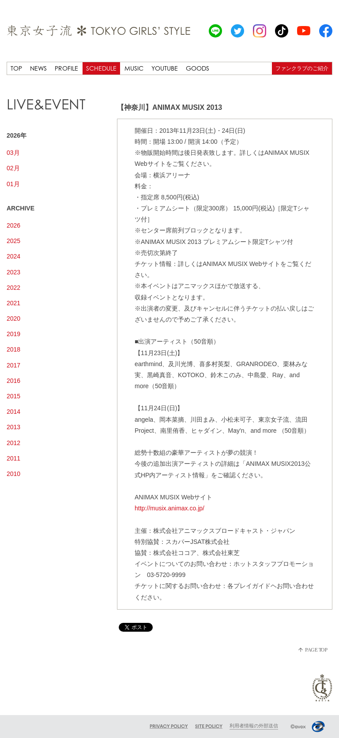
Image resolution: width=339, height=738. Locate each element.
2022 (13, 287)
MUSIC (133, 68)
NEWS (38, 68)
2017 (13, 365)
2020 (13, 318)
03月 (13, 152)
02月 (13, 168)
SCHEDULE (101, 68)
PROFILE (66, 68)
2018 (13, 349)
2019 (13, 333)
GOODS (197, 68)
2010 (13, 473)
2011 (13, 458)
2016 (13, 380)
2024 (13, 256)
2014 (13, 411)
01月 (13, 183)
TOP (16, 68)
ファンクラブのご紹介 (301, 68)
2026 (13, 225)
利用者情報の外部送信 (254, 725)
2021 (13, 303)
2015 (13, 396)
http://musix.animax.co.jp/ (169, 508)
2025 (13, 240)
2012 (13, 442)
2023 (13, 272)
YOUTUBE (164, 68)
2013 (13, 427)
